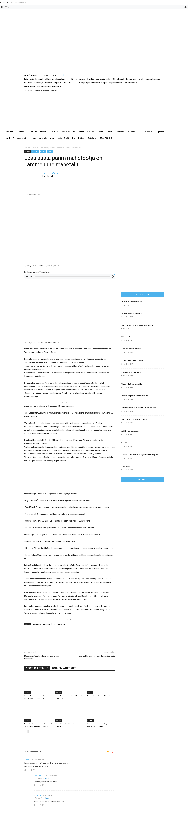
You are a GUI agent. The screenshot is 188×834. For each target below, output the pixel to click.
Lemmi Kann (50, 173)
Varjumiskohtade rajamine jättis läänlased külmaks (138, 407)
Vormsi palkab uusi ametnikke (131, 384)
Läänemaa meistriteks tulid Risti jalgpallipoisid (137, 325)
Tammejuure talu (59, 624)
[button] (63, 75)
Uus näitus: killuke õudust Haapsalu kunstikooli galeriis (140, 455)
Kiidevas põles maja (128, 337)
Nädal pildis (125, 466)
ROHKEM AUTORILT (63, 668)
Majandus (35, 151)
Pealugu (42, 151)
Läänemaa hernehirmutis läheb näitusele (135, 419)
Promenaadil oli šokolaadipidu (131, 313)
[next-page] (30, 731)
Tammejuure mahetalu (41, 624)
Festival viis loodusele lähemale (131, 302)
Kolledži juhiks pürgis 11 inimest (132, 360)
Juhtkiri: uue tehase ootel (129, 431)
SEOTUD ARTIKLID (37, 668)
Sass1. (47, 778)
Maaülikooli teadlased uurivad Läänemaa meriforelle (41, 657)
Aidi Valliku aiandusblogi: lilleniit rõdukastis (97, 656)
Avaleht (27, 148)
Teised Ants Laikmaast (129, 443)
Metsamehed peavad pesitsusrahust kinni (135, 396)
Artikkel (35, 148)
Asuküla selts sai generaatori (131, 372)
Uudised (50, 151)
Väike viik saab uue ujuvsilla (131, 349)
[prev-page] (26, 731)
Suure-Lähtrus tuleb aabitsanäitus (100, 696)
